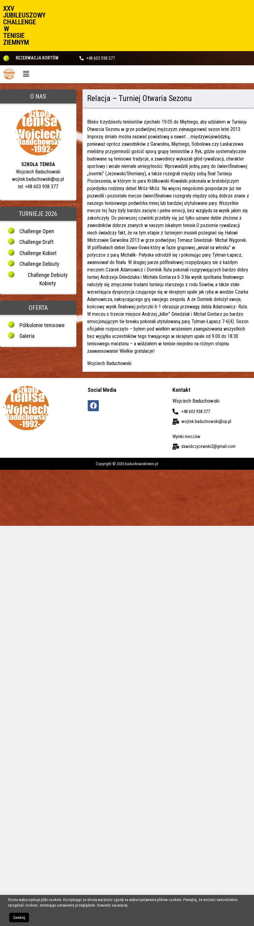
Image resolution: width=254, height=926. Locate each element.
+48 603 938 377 (100, 58)
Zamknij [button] (19, 917)
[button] (26, 74)
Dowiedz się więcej (112, 905)
